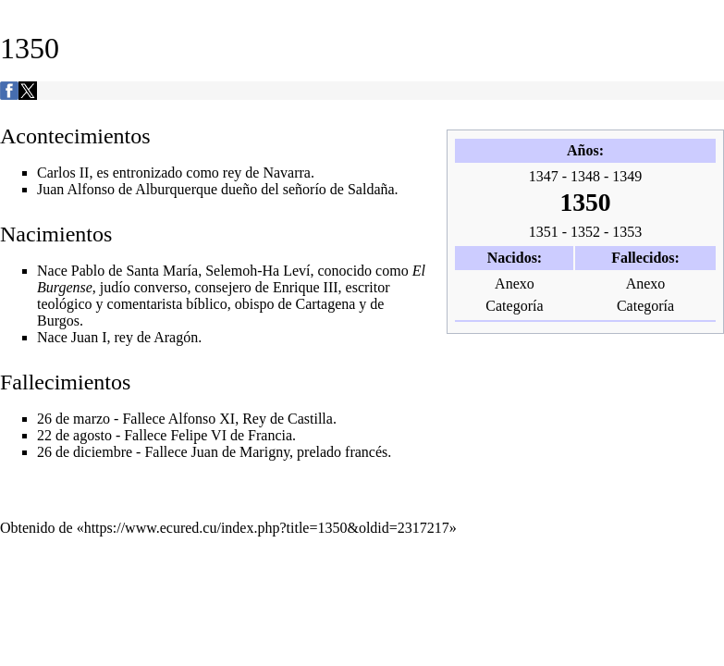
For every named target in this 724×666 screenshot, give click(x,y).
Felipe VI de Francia (231, 435)
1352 (585, 232)
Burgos (58, 320)
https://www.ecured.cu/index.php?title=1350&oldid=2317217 (266, 528)
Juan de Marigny (240, 452)
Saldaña (371, 189)
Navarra (287, 172)
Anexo (514, 283)
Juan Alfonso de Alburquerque (127, 189)
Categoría (514, 306)
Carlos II (63, 172)
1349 (627, 176)
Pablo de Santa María (134, 270)
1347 (543, 176)
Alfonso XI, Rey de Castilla (250, 418)
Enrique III (305, 287)
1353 (627, 232)
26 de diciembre (84, 452)
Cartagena (326, 304)
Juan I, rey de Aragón (134, 337)
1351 (543, 232)
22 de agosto (74, 435)
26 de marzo (73, 418)
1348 (585, 176)
